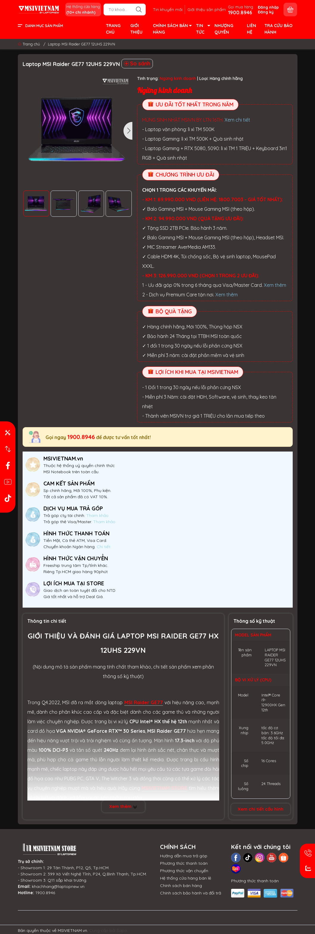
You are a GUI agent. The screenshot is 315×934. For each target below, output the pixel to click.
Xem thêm (275, 285)
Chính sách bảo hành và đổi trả (190, 893)
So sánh (137, 63)
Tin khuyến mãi (168, 9)
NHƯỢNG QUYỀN (223, 29)
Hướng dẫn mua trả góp (183, 855)
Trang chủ (29, 44)
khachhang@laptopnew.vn (58, 886)
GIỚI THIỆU (136, 29)
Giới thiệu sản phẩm (206, 9)
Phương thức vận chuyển (184, 870)
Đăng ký (266, 12)
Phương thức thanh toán (184, 863)
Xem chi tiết (237, 120)
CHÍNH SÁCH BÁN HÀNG (172, 29)
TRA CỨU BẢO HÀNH (278, 29)
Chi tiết (102, 546)
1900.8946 (81, 437)
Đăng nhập (268, 7)
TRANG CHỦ (113, 29)
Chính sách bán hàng (181, 885)
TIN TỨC (203, 29)
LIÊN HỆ (251, 29)
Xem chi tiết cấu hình (260, 809)
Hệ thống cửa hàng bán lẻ (185, 878)
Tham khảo (97, 515)
